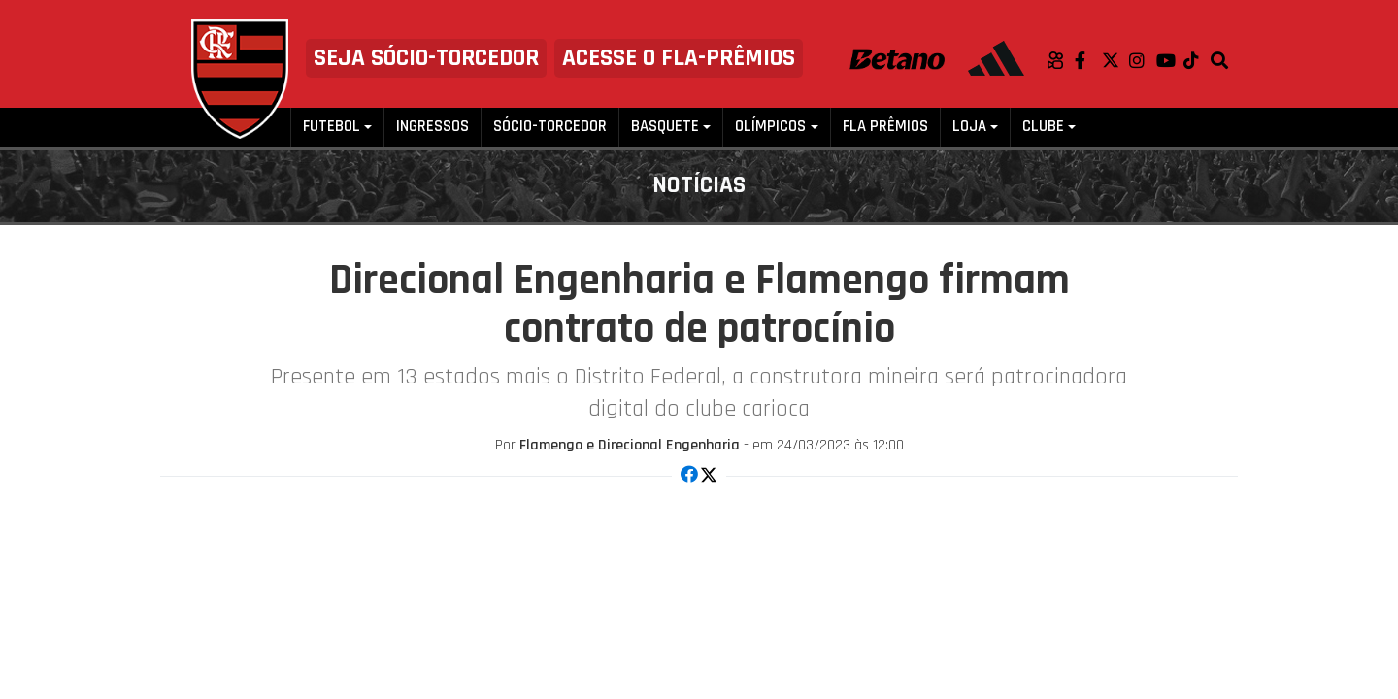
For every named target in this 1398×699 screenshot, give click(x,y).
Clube (1043, 126)
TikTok (1197, 60)
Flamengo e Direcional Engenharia (629, 445)
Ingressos (432, 126)
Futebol (331, 126)
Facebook (1088, 60)
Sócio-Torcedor (550, 126)
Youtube (1169, 60)
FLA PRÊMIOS (885, 126)
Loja (969, 126)
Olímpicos (770, 126)
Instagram (1142, 60)
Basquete (665, 126)
